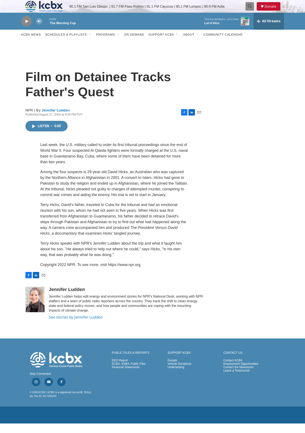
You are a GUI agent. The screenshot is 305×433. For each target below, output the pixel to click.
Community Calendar (223, 44)
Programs (105, 44)
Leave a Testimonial (236, 380)
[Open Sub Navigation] (90, 44)
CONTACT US (233, 362)
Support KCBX (161, 44)
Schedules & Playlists (66, 44)
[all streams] (269, 30)
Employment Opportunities (240, 373)
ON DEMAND (134, 44)
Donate (273, 11)
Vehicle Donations (179, 373)
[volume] (39, 31)
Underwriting (176, 376)
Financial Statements (126, 376)
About (188, 44)
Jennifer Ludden (56, 120)
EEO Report (120, 370)
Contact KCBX (233, 370)
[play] (26, 30)
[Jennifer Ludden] (34, 309)
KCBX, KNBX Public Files (129, 373)
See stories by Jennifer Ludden (76, 326)
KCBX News (31, 44)
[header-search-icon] (251, 11)
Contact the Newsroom (238, 376)
